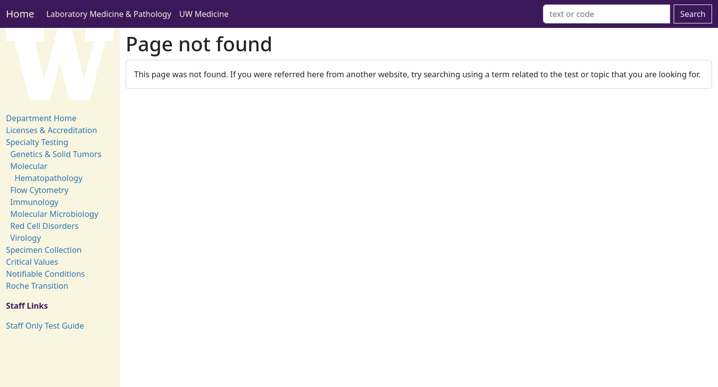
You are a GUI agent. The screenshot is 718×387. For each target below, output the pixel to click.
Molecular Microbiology (54, 213)
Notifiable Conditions (45, 273)
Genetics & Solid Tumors (55, 154)
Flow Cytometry (39, 190)
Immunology (34, 201)
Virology (25, 237)
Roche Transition (37, 285)
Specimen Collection (44, 249)
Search (693, 13)
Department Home (41, 118)
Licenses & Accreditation (51, 130)
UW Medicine (204, 13)
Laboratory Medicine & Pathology (109, 13)
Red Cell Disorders (44, 225)
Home (20, 13)
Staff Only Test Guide (45, 325)
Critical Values (32, 261)
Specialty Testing (37, 142)
